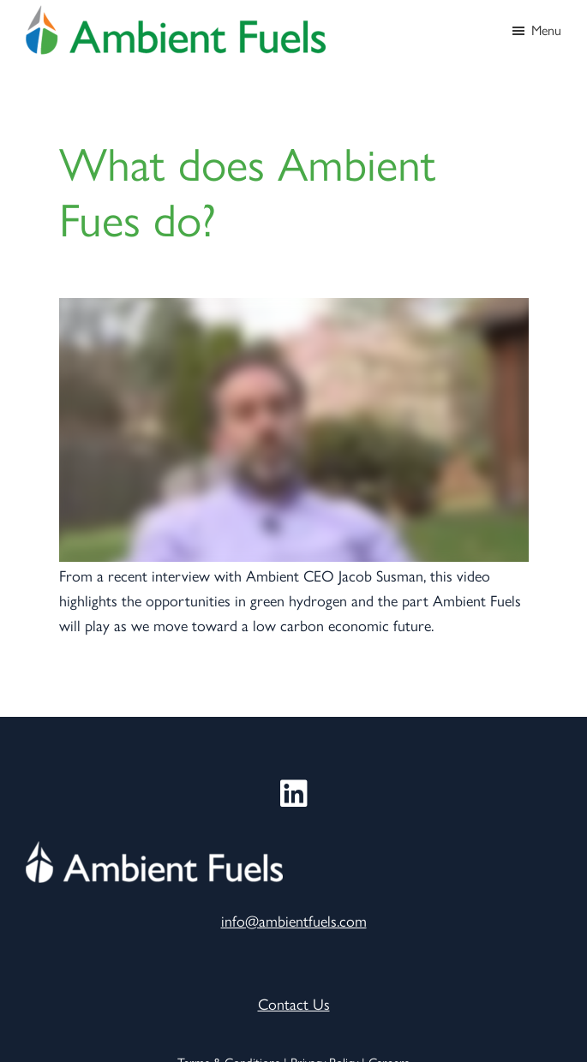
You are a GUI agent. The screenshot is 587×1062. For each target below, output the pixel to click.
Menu (546, 29)
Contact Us (294, 1003)
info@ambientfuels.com (294, 920)
